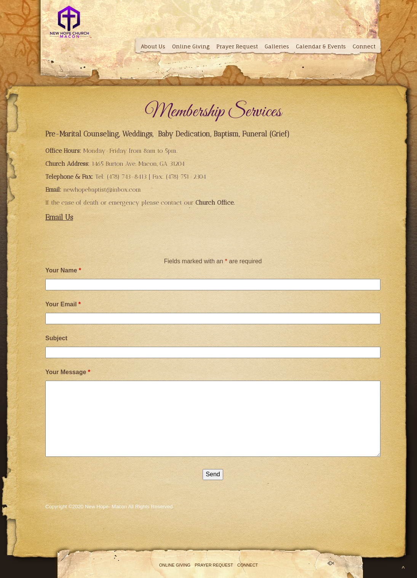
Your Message (67, 372)
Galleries (277, 46)
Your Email (63, 304)
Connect (364, 46)
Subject (56, 338)
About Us (153, 46)
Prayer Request (237, 46)
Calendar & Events (321, 46)
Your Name (63, 270)
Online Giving (190, 46)
